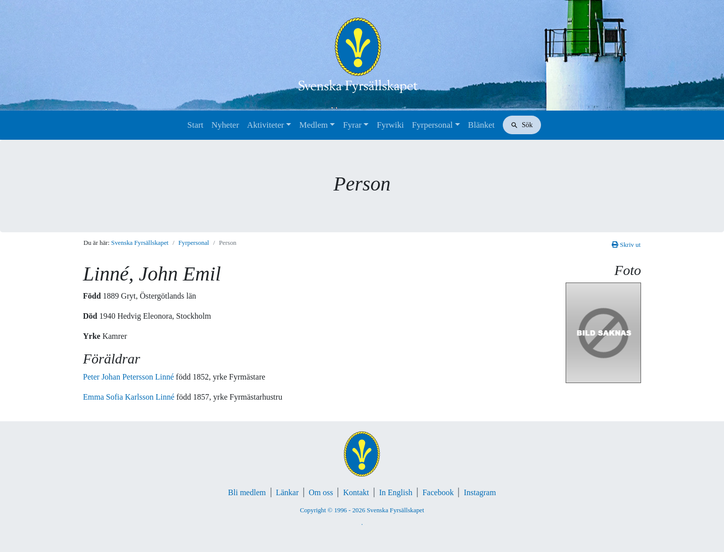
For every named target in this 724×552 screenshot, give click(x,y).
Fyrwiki (390, 125)
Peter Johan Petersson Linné (129, 377)
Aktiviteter (265, 125)
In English (395, 492)
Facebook (438, 492)
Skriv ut (626, 244)
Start (195, 125)
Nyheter (225, 125)
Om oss (321, 492)
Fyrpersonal (432, 125)
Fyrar (352, 125)
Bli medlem (247, 492)
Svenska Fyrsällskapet (139, 242)
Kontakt (356, 492)
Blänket (481, 125)
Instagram (480, 492)
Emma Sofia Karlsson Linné (129, 397)
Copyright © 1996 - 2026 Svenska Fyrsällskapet (362, 510)
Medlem (313, 125)
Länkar (287, 492)
